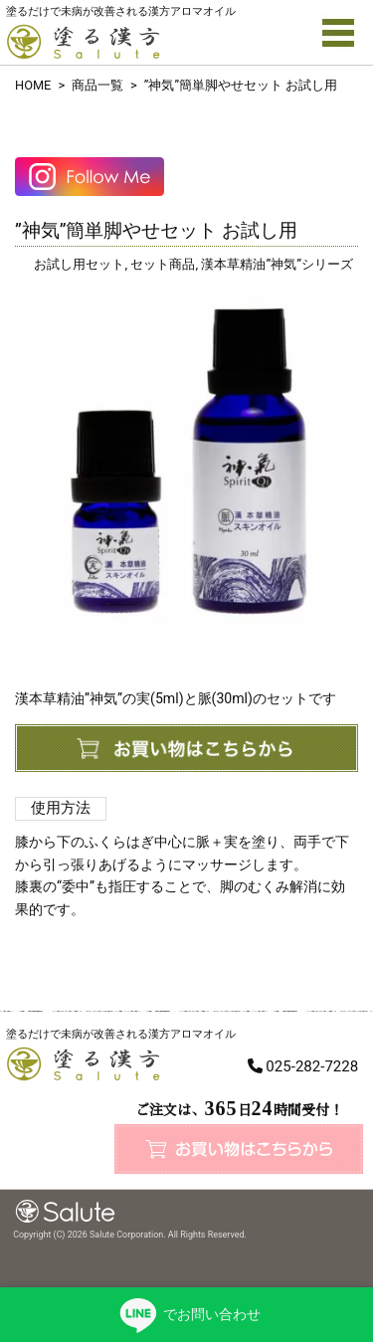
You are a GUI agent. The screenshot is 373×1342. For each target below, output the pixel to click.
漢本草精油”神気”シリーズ (277, 264)
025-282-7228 (312, 1066)
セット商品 (162, 264)
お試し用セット (79, 264)
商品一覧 (97, 85)
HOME (33, 85)
